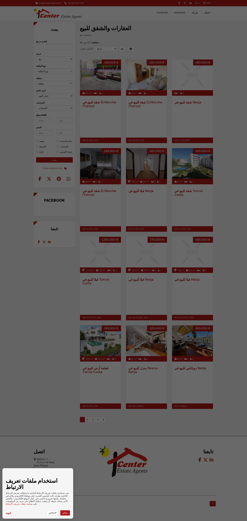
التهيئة (8, 513)
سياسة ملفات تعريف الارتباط (19, 504)
